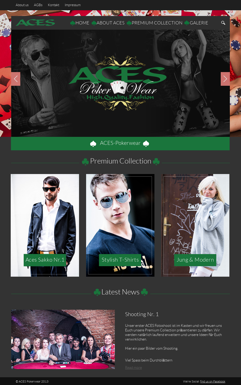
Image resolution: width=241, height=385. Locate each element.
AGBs (39, 5)
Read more (133, 367)
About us (22, 5)
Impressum (73, 5)
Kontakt (53, 5)
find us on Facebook (212, 381)
